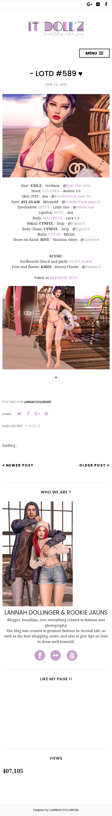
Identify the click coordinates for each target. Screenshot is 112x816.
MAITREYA (53, 218)
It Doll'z (32, 426)
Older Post (92, 465)
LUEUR (54, 234)
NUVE (59, 212)
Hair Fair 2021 (78, 186)
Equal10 (78, 223)
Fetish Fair (85, 207)
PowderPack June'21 (72, 196)
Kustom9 (91, 240)
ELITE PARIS (80, 261)
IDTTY (44, 207)
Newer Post (20, 465)
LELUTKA (51, 191)
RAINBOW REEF (64, 278)
